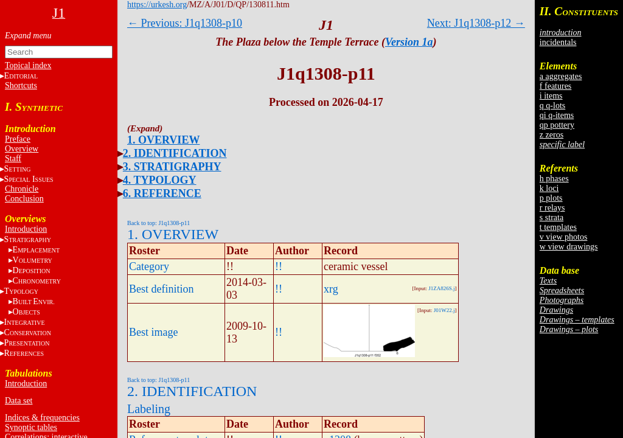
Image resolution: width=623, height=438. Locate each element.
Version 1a (409, 42)
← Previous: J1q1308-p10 (184, 23)
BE (34, 301)
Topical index (28, 65)
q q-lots (552, 105)
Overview (21, 148)
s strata (551, 217)
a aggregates (561, 76)
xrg (331, 289)
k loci (549, 188)
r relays (552, 207)
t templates (558, 227)
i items (551, 95)
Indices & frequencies (42, 417)
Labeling (148, 408)
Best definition (161, 289)
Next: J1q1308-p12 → (476, 23)
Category (149, 266)
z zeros (551, 134)
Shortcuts (21, 85)
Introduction (26, 229)
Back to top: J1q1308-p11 (158, 223)
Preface (17, 139)
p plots (551, 198)
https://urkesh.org (157, 4)
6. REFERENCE (162, 193)
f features (555, 86)
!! (278, 266)
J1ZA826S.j (441, 288)
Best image (153, 332)
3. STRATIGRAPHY (172, 167)
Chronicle (21, 188)
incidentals (558, 42)
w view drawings (569, 246)
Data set (18, 400)
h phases (554, 178)
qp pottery (557, 125)
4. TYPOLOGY (160, 180)
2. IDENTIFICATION (175, 153)
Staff (13, 158)
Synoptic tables (31, 427)
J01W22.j (444, 310)
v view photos (564, 237)
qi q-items (557, 115)
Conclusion (24, 198)
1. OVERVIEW (163, 140)
